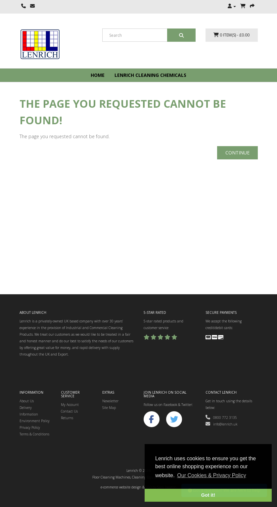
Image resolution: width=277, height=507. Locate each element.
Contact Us (69, 411)
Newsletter (110, 401)
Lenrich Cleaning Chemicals (150, 75)
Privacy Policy (30, 427)
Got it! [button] (208, 495)
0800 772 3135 (221, 417)
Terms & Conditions (34, 434)
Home (98, 75)
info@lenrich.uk (221, 424)
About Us (27, 401)
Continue (237, 152)
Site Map (109, 407)
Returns (67, 418)
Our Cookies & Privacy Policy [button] (211, 475)
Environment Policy (35, 421)
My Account (70, 404)
